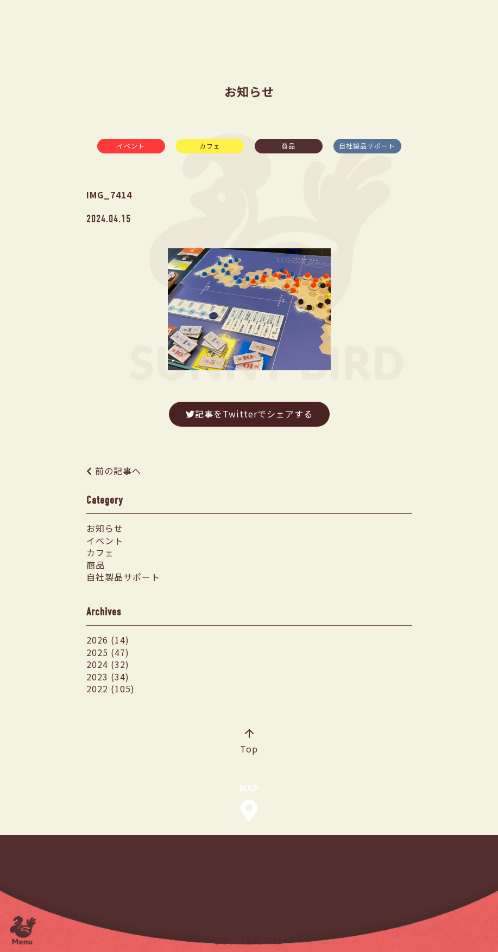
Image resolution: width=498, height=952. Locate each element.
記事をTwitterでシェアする (249, 413)
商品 (288, 145)
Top (249, 742)
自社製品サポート (367, 145)
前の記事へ (118, 470)
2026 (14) (107, 639)
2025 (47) (107, 652)
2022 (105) (110, 688)
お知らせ (104, 528)
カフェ (209, 145)
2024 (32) (107, 664)
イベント (131, 145)
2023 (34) (107, 676)
